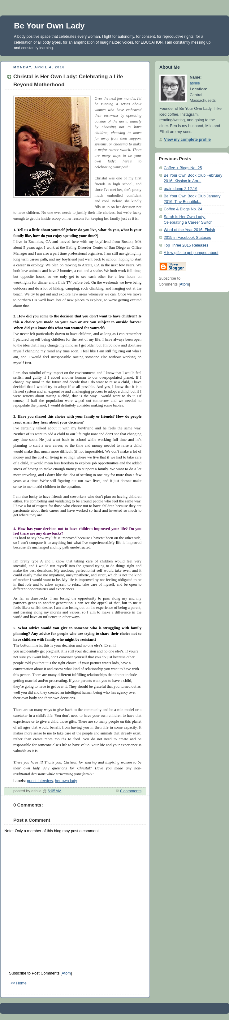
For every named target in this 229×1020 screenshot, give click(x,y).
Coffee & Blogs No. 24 (183, 209)
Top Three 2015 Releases (186, 245)
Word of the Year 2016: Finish (189, 230)
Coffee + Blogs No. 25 (183, 168)
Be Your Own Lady (49, 25)
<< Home (19, 983)
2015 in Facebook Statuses (187, 237)
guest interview (40, 781)
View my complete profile (187, 139)
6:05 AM (55, 791)
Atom (66, 973)
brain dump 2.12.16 (180, 189)
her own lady (66, 781)
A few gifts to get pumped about (191, 253)
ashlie (195, 83)
